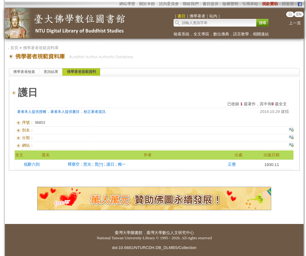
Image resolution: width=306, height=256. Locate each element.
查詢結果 (51, 72)
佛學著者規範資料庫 (41, 47)
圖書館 (136, 232)
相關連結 (261, 34)
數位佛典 (221, 34)
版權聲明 (230, 4)
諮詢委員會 (169, 4)
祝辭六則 (32, 164)
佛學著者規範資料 (81, 72)
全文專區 (201, 34)
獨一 (122, 164)
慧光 (87, 164)
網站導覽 (127, 4)
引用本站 (250, 4)
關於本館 (147, 4)
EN (298, 14)
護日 (111, 164)
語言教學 (241, 34)
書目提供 (210, 4)
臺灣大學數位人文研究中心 (170, 232)
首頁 (14, 47)
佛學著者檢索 (24, 72)
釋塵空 (74, 164)
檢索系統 (181, 34)
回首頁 (288, 4)
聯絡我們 (191, 4)
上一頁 (295, 23)
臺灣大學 (123, 232)
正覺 (232, 164)
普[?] (99, 164)
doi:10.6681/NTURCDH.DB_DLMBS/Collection (154, 247)
